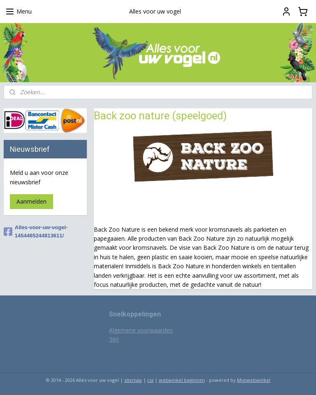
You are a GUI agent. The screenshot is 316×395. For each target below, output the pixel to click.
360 (114, 339)
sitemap (133, 380)
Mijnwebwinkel (253, 380)
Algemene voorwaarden (141, 330)
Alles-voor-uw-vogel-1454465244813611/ (36, 231)
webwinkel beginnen (182, 380)
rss (150, 380)
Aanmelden (31, 201)
